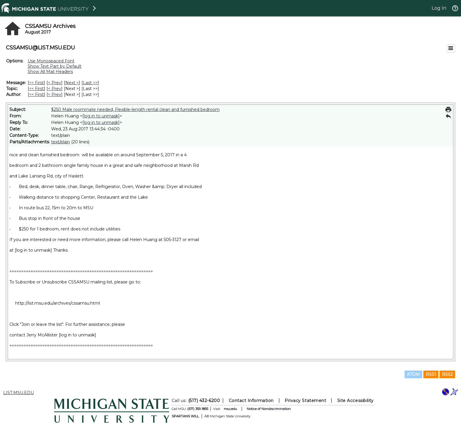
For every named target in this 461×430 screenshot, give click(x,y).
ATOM (413, 374)
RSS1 (431, 374)
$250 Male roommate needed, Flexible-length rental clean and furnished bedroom (135, 109)
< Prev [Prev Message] (54, 82)
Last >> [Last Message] (90, 82)
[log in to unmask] (101, 116)
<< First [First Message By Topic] (36, 88)
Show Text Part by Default (54, 66)
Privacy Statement (305, 400)
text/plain (60, 142)
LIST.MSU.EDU (18, 392)
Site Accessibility (355, 400)
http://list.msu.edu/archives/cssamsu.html (57, 303)
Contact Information (251, 400)
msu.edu (230, 409)
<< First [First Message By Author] (36, 94)
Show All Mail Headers (50, 71)
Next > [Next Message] (72, 82)
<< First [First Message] (36, 82)
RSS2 (447, 374)
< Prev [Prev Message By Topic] (54, 88)
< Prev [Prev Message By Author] (54, 94)
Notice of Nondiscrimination (269, 409)
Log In (439, 8)
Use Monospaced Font (51, 61)
